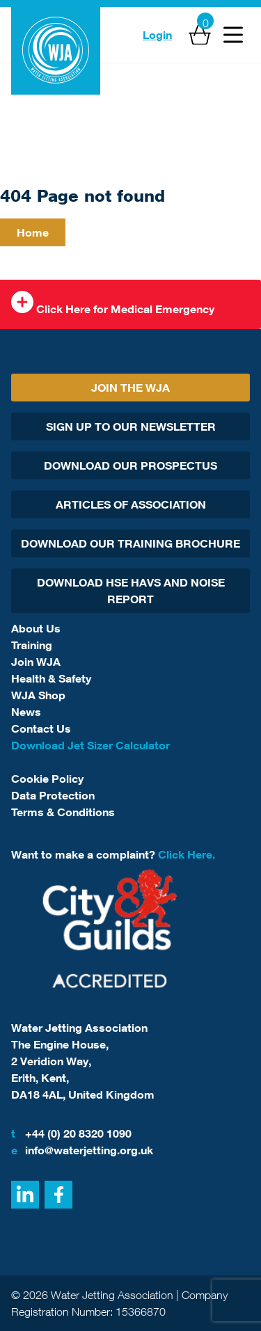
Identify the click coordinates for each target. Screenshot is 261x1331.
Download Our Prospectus (130, 465)
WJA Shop (38, 695)
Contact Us (41, 728)
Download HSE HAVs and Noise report (131, 590)
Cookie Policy (47, 779)
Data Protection (53, 795)
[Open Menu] (233, 34)
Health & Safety (51, 678)
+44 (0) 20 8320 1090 (71, 1133)
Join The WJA (130, 387)
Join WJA (36, 662)
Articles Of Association (131, 504)
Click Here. (186, 854)
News (26, 712)
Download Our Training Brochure (130, 543)
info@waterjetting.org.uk (82, 1150)
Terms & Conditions (63, 812)
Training (31, 645)
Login (157, 35)
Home (33, 232)
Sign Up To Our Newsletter (131, 426)
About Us (36, 628)
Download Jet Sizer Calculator (90, 745)
